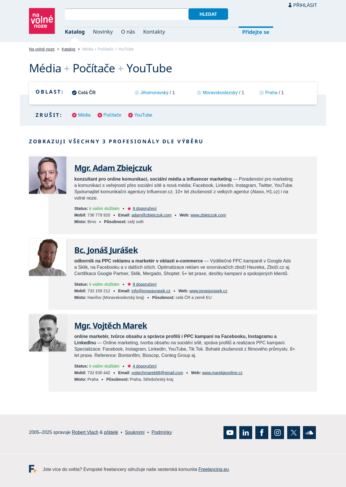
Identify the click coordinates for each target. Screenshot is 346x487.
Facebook (261, 432)
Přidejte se (255, 31)
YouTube (143, 115)
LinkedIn (245, 432)
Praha (271, 92)
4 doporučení (145, 366)
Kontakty (154, 31)
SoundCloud (309, 432)
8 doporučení (145, 284)
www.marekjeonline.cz (222, 372)
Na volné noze (42, 49)
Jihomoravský (155, 92)
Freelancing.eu (36, 468)
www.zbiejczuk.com (208, 215)
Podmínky (161, 432)
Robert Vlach (85, 432)
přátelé (111, 432)
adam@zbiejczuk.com (151, 215)
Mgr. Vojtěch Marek (110, 325)
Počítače (112, 115)
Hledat (208, 14)
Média (84, 115)
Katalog (75, 31)
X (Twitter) (293, 432)
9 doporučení (145, 208)
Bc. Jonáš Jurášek (106, 249)
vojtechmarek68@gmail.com (157, 372)
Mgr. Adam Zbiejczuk (113, 167)
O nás (128, 31)
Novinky (103, 31)
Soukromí (135, 432)
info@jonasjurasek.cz (150, 291)
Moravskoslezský (220, 92)
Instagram (277, 432)
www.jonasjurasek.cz (208, 291)
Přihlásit (305, 5)
